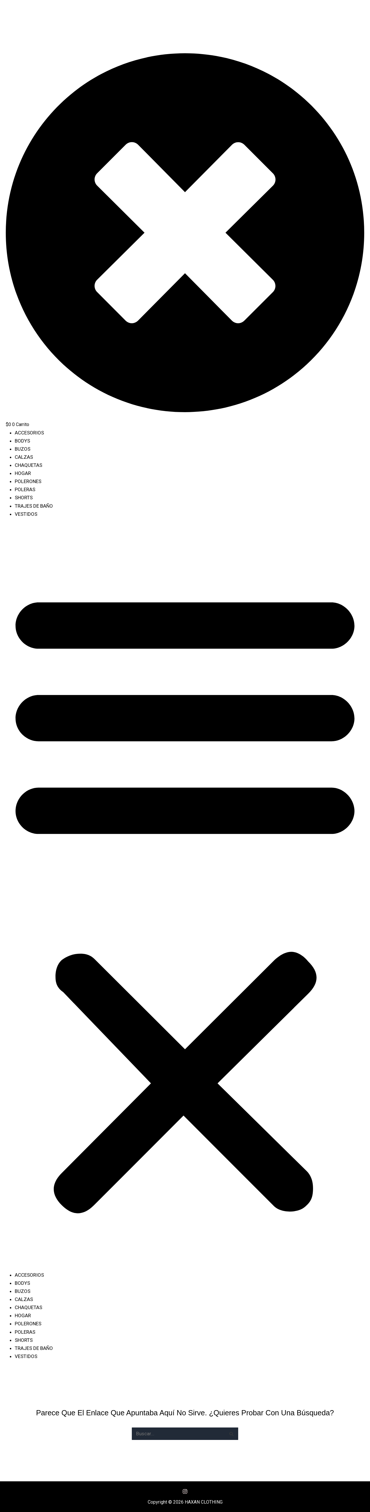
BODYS (22, 441)
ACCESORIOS (29, 433)
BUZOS (22, 449)
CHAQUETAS (28, 465)
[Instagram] (185, 1491)
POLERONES (28, 481)
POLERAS (25, 489)
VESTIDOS (26, 514)
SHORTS (24, 497)
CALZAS (24, 457)
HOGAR (23, 473)
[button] (185, 898)
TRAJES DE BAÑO (34, 506)
